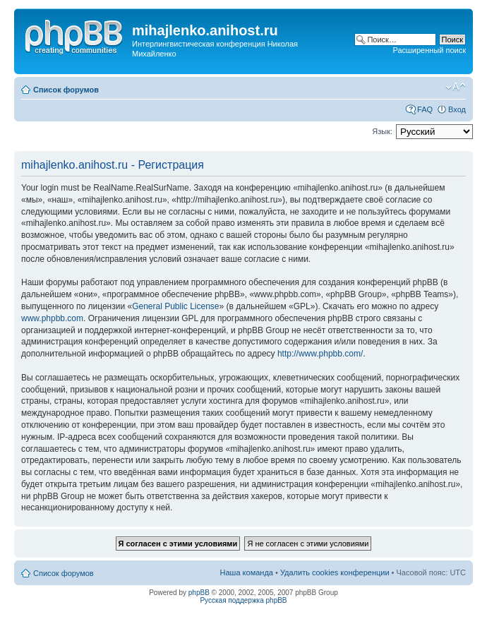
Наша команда (246, 572)
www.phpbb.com (52, 318)
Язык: (382, 131)
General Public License (175, 306)
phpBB (199, 592)
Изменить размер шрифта (455, 86)
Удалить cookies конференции (335, 572)
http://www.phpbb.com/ (320, 354)
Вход (457, 109)
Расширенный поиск (429, 50)
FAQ (425, 109)
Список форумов (66, 89)
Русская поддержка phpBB (243, 600)
